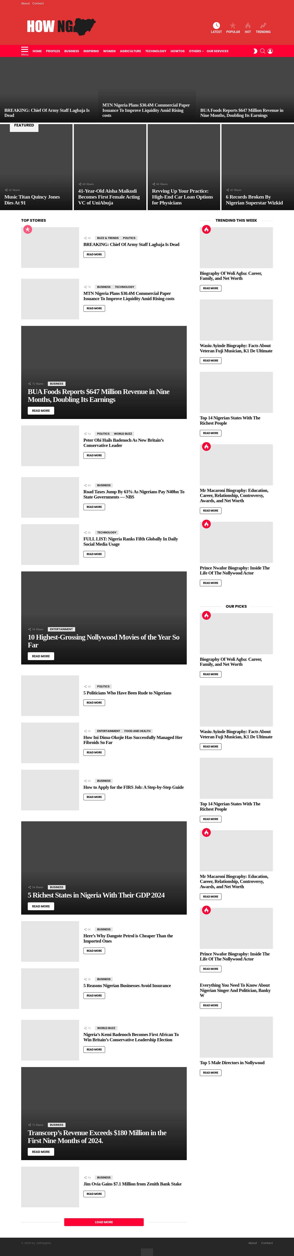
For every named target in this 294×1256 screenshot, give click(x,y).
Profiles (53, 51)
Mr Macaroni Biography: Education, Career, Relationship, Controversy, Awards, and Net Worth (234, 495)
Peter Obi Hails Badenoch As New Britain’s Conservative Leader (123, 443)
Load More (104, 1222)
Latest (216, 28)
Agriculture (130, 51)
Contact (38, 3)
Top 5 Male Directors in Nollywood (232, 1062)
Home (37, 51)
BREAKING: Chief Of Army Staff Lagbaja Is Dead (131, 244)
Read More (94, 254)
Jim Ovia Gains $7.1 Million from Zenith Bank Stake (132, 1184)
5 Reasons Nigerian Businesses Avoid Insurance (127, 985)
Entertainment (61, 629)
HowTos (178, 51)
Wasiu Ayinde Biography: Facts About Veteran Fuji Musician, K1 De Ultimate (236, 348)
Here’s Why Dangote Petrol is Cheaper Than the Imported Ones (128, 938)
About (25, 3)
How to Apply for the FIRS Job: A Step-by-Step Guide (133, 787)
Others (195, 51)
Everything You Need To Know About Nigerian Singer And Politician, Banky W (235, 990)
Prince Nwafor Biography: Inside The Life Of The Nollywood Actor (235, 570)
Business (71, 51)
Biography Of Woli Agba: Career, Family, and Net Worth (231, 276)
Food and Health (137, 731)
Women (109, 51)
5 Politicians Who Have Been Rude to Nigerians (127, 692)
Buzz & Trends (108, 238)
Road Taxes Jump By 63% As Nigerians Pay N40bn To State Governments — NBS (133, 494)
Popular (233, 28)
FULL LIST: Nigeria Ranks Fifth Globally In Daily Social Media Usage (130, 541)
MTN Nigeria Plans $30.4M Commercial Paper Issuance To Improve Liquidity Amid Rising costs (128, 296)
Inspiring (91, 51)
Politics (129, 238)
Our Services (217, 51)
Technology (155, 51)
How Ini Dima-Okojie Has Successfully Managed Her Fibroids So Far (132, 740)
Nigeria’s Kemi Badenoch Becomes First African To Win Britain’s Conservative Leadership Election (131, 1037)
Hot (247, 28)
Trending (263, 28)
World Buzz (123, 434)
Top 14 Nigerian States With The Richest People (230, 420)
